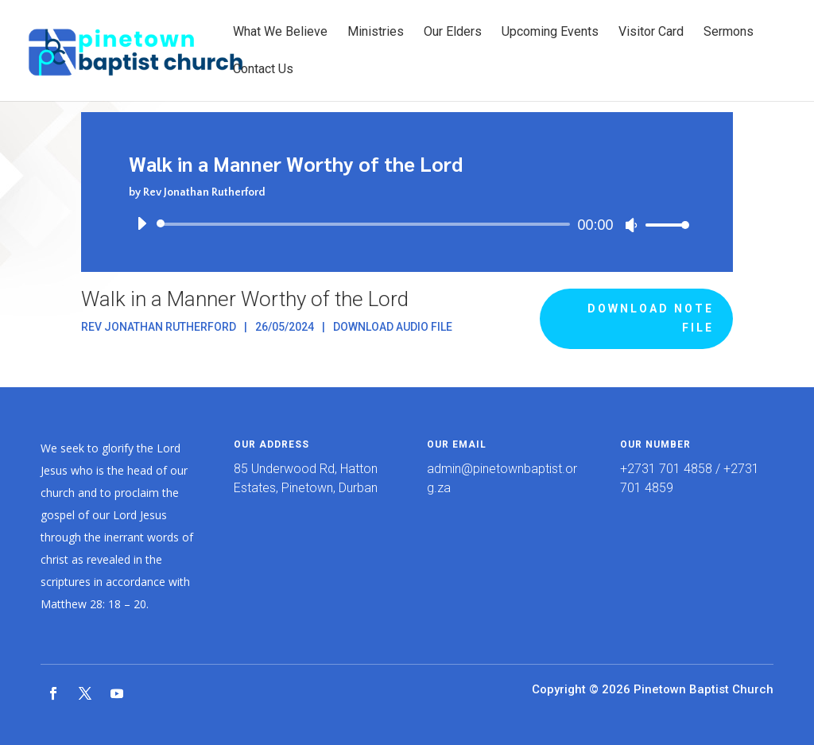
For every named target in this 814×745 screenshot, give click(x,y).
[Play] (141, 223)
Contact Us (263, 70)
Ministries (375, 32)
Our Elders (453, 32)
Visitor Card (651, 32)
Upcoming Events (550, 32)
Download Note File (650, 318)
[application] (406, 224)
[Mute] (631, 225)
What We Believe (280, 32)
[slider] (365, 224)
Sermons (729, 32)
